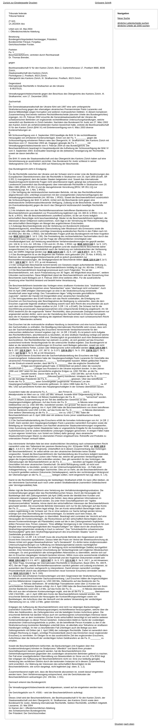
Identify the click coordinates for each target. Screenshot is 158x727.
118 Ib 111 (91, 350)
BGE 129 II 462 (17, 560)
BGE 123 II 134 (21, 236)
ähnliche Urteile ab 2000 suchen (134, 25)
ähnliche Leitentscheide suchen (133, 23)
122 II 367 (21, 262)
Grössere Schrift (103, 2)
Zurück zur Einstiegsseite (15, 2)
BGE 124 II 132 (55, 252)
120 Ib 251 (66, 350)
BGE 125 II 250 (97, 347)
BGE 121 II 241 (21, 573)
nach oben (129, 724)
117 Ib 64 (20, 353)
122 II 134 (25, 350)
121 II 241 (70, 560)
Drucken (33, 2)
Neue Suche (124, 18)
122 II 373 (82, 252)
